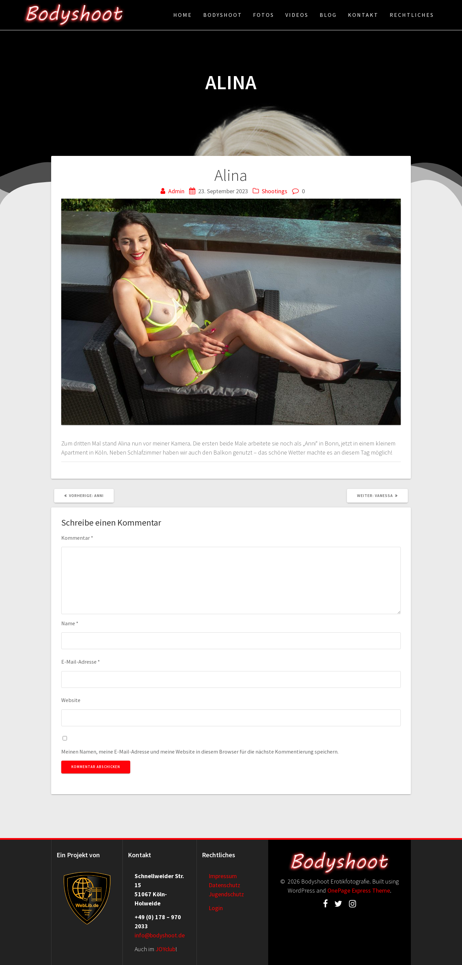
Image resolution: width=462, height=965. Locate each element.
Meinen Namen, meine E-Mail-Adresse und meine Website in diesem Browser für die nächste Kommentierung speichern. (200, 751)
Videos (297, 14)
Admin (176, 191)
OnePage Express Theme (358, 890)
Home (182, 14)
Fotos (263, 14)
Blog (328, 14)
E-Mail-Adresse (80, 661)
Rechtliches (412, 14)
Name (69, 623)
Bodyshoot (222, 14)
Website (70, 700)
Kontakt (363, 14)
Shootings (274, 191)
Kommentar (77, 537)
